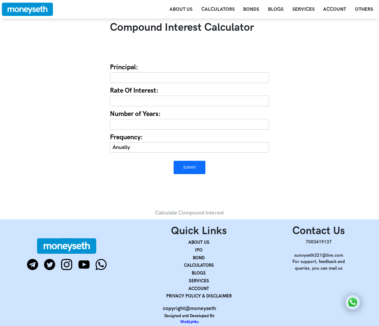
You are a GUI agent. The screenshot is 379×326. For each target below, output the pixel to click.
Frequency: (126, 137)
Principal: (124, 67)
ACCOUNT (334, 9)
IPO (198, 250)
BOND (199, 258)
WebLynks (189, 321)
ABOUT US (181, 9)
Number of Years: (135, 114)
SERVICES (303, 9)
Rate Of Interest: (134, 90)
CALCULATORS (218, 9)
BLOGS (276, 9)
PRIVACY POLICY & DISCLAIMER (199, 296)
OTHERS (364, 9)
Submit (189, 167)
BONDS (251, 9)
